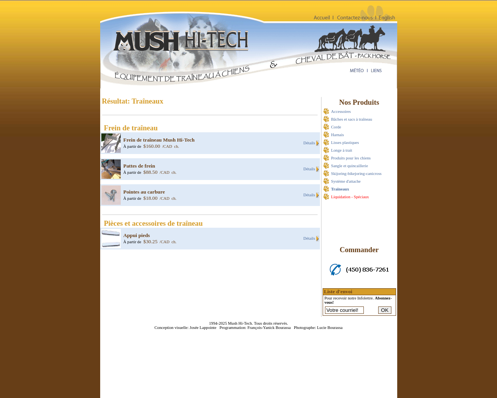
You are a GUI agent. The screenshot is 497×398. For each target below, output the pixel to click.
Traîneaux (340, 189)
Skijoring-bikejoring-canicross (356, 173)
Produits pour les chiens (351, 158)
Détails (309, 143)
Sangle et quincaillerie (349, 166)
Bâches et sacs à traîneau (351, 119)
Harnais (337, 135)
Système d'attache (346, 181)
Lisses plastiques (345, 142)
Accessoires (341, 111)
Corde (336, 127)
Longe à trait (341, 150)
